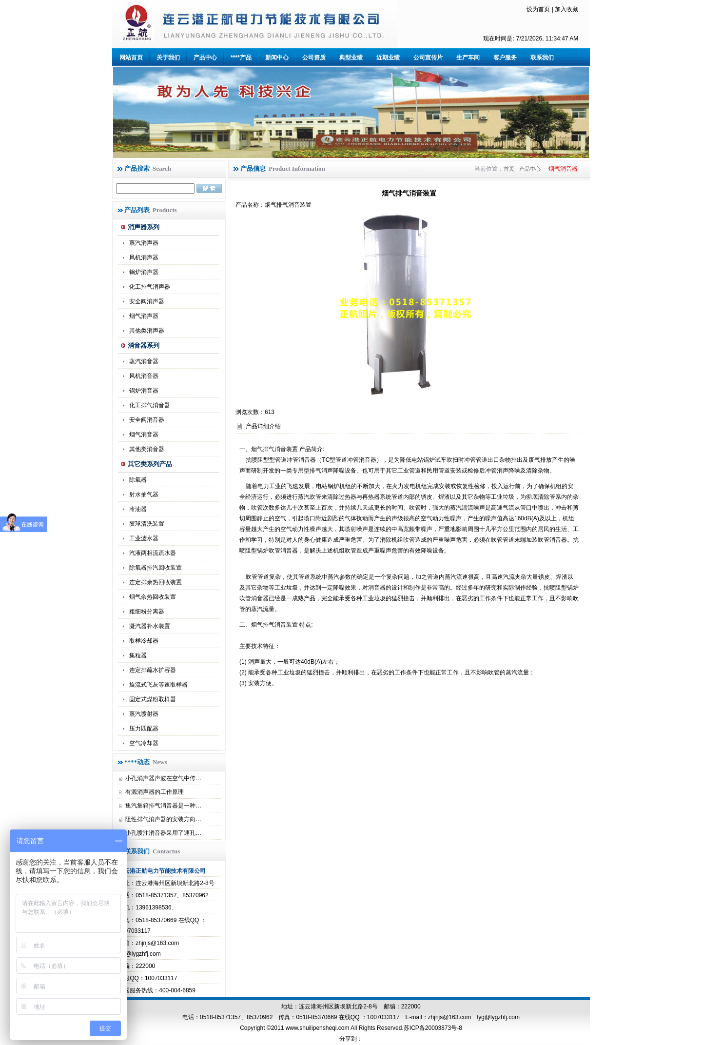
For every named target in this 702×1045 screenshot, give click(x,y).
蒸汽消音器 (143, 361)
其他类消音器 (146, 449)
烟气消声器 (143, 316)
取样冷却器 (143, 640)
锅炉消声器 (143, 272)
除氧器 (138, 479)
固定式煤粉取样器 (152, 699)
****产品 (241, 57)
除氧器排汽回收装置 (155, 567)
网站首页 (131, 57)
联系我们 (542, 57)
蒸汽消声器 (143, 242)
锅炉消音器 (143, 390)
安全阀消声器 (146, 301)
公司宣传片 (428, 57)
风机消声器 (143, 257)
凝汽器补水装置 (149, 626)
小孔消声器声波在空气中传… (163, 778)
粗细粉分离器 (146, 611)
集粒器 (138, 655)
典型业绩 (351, 57)
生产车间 (468, 57)
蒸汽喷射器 (143, 713)
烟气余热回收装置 (152, 596)
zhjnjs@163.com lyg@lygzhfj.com (474, 1017)
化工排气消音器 (149, 405)
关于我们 (168, 57)
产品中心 (205, 57)
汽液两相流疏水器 (152, 553)
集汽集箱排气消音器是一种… (163, 805)
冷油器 (138, 509)
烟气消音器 (143, 434)
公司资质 (314, 57)
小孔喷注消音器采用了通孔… (163, 832)
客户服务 (505, 57)
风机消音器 (143, 376)
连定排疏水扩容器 (152, 670)
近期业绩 (388, 57)
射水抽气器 (143, 494)
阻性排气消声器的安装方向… (163, 819)
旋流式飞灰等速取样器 (158, 684)
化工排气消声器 (149, 286)
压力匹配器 (143, 728)
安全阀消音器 (146, 419)
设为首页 (538, 9)
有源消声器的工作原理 (154, 792)
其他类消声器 (146, 330)
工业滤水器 (143, 538)
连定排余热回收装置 (155, 582)
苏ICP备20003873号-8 (433, 1028)
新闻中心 (277, 57)
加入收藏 (566, 9)
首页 (509, 169)
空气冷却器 (143, 743)
